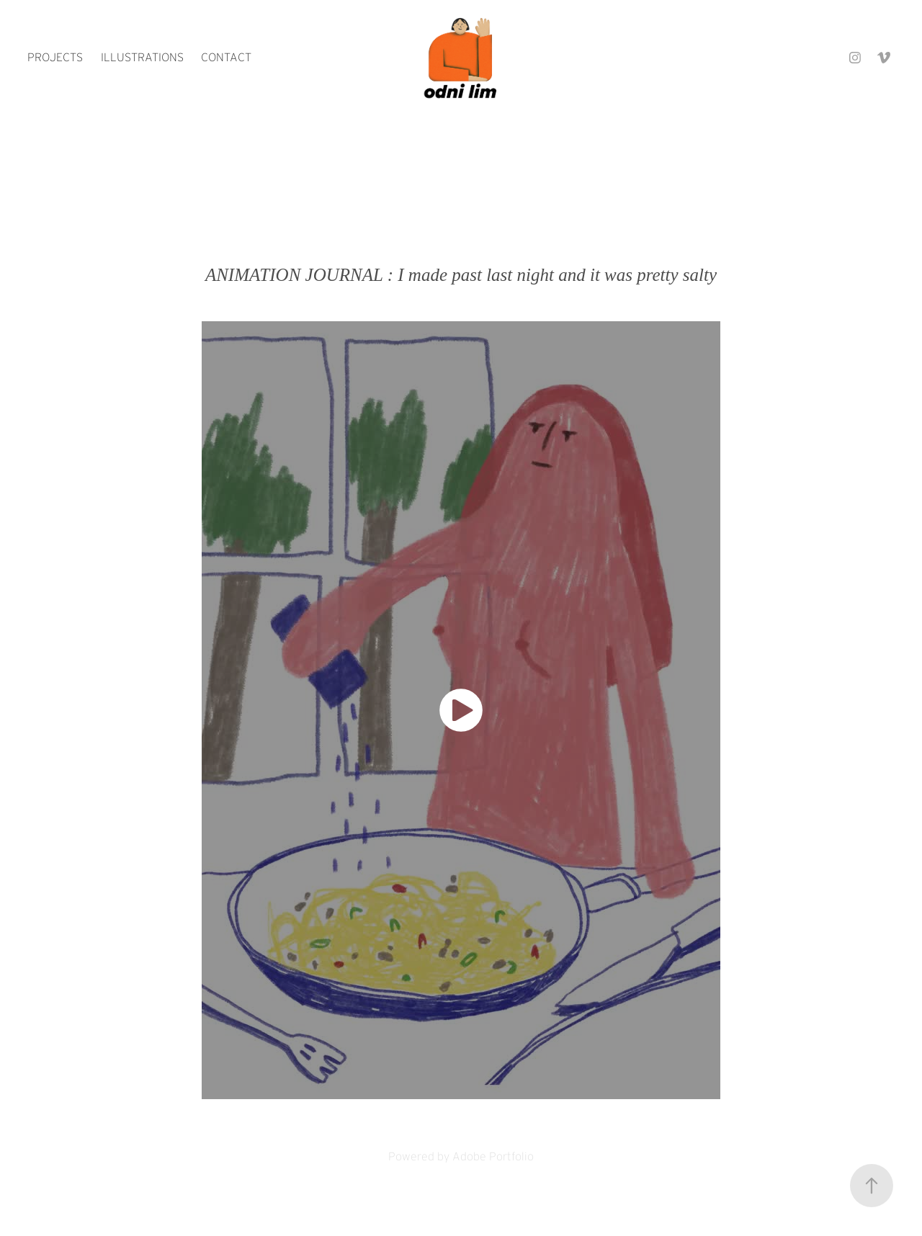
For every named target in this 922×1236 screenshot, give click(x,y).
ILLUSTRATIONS (142, 57)
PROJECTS (55, 57)
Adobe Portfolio (493, 1156)
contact (226, 57)
